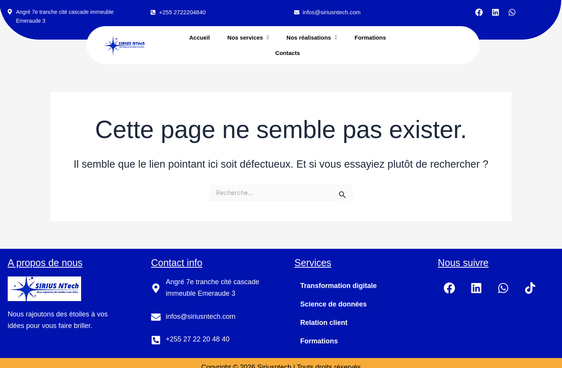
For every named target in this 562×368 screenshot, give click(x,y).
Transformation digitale (338, 285)
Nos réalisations (311, 37)
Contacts (287, 52)
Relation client (324, 322)
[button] (248, 37)
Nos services (248, 37)
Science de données (333, 304)
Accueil (199, 37)
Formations (370, 37)
